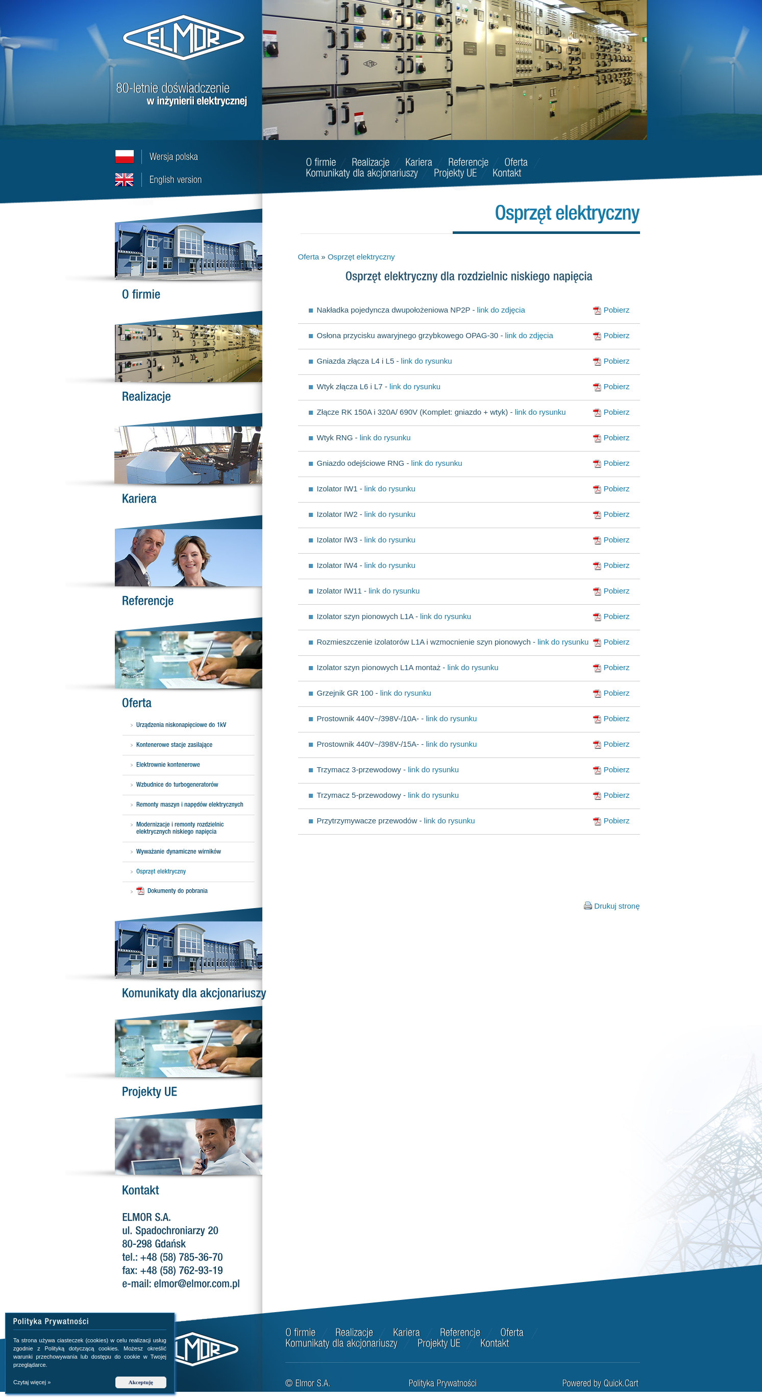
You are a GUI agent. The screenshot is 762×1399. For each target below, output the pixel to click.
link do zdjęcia (501, 309)
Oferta (308, 256)
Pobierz (611, 310)
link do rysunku (426, 361)
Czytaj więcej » (32, 1382)
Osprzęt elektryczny (361, 256)
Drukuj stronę (617, 906)
